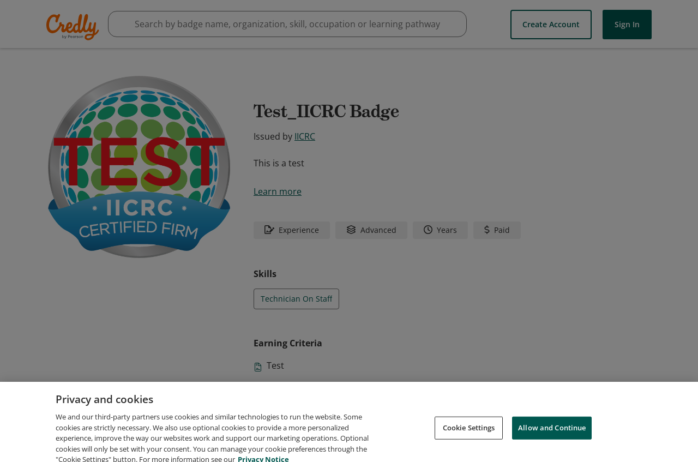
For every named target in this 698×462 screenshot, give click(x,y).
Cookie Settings (469, 438)
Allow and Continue (552, 438)
